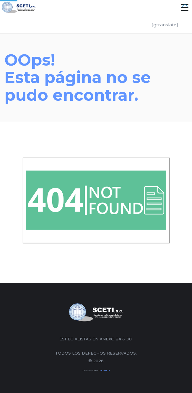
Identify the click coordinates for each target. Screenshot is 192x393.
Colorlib (104, 370)
